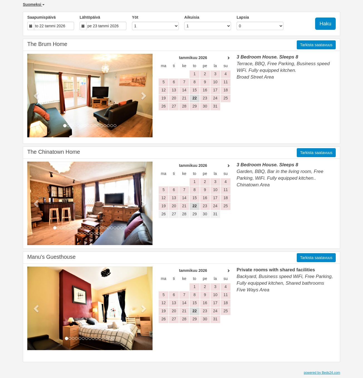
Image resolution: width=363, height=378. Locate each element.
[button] (36, 95)
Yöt (135, 17)
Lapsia (243, 17)
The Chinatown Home (53, 152)
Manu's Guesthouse (51, 257)
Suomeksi (34, 4)
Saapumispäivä (41, 17)
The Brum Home (47, 44)
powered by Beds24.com (322, 373)
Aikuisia (191, 17)
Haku (325, 23)
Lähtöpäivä (90, 17)
